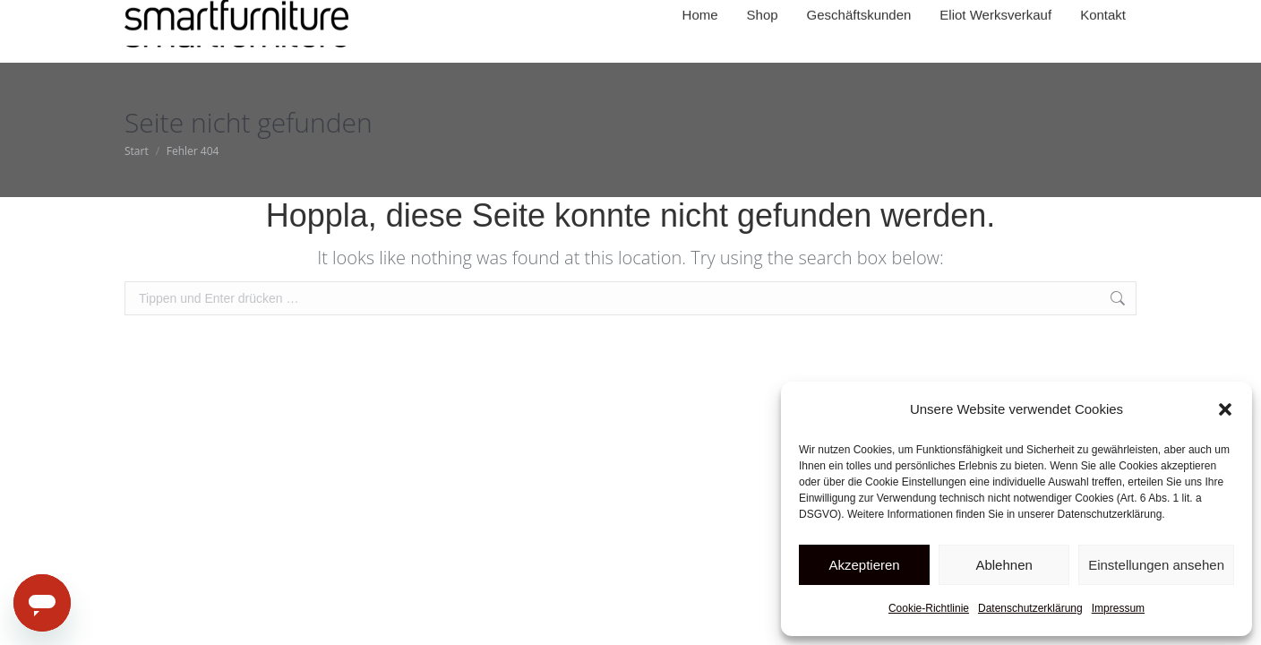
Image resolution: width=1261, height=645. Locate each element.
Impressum (1118, 608)
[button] (1225, 409)
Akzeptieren (863, 564)
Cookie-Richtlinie (928, 608)
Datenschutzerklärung (1030, 608)
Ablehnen (1003, 564)
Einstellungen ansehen (1156, 564)
